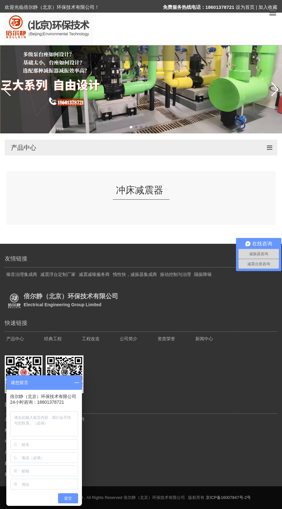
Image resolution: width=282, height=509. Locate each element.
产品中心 (15, 338)
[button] (7, 89)
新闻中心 (204, 338)
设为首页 (245, 7)
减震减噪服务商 (94, 274)
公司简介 (128, 338)
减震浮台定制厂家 (58, 274)
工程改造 (91, 338)
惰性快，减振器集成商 (135, 274)
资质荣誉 (166, 338)
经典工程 (53, 338)
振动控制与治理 (175, 274)
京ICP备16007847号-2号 (228, 497)
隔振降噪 (203, 274)
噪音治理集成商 (21, 274)
